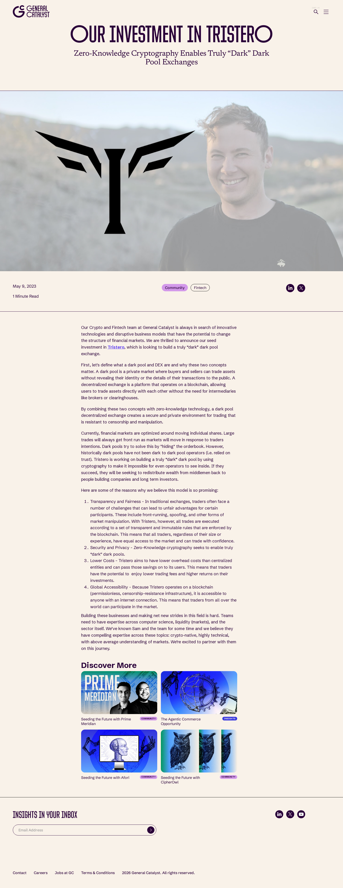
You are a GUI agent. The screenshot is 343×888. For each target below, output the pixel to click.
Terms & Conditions (98, 873)
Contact (20, 873)
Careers (41, 873)
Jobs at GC (64, 873)
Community (175, 287)
